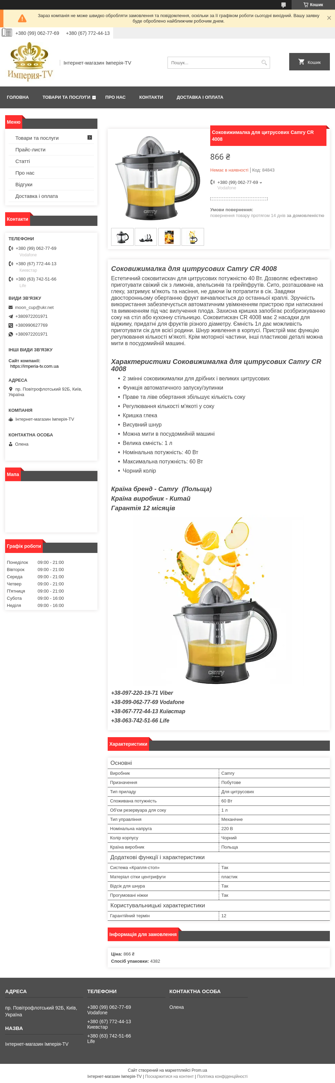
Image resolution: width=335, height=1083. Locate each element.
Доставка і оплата (200, 97)
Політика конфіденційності (222, 1076)
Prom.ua (199, 1070)
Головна (18, 97)
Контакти (151, 97)
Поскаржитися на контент (169, 1076)
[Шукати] (264, 63)
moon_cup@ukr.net (34, 307)
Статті (22, 161)
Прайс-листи (30, 149)
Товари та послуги (66, 97)
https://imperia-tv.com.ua (34, 366)
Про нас (115, 97)
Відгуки (23, 184)
